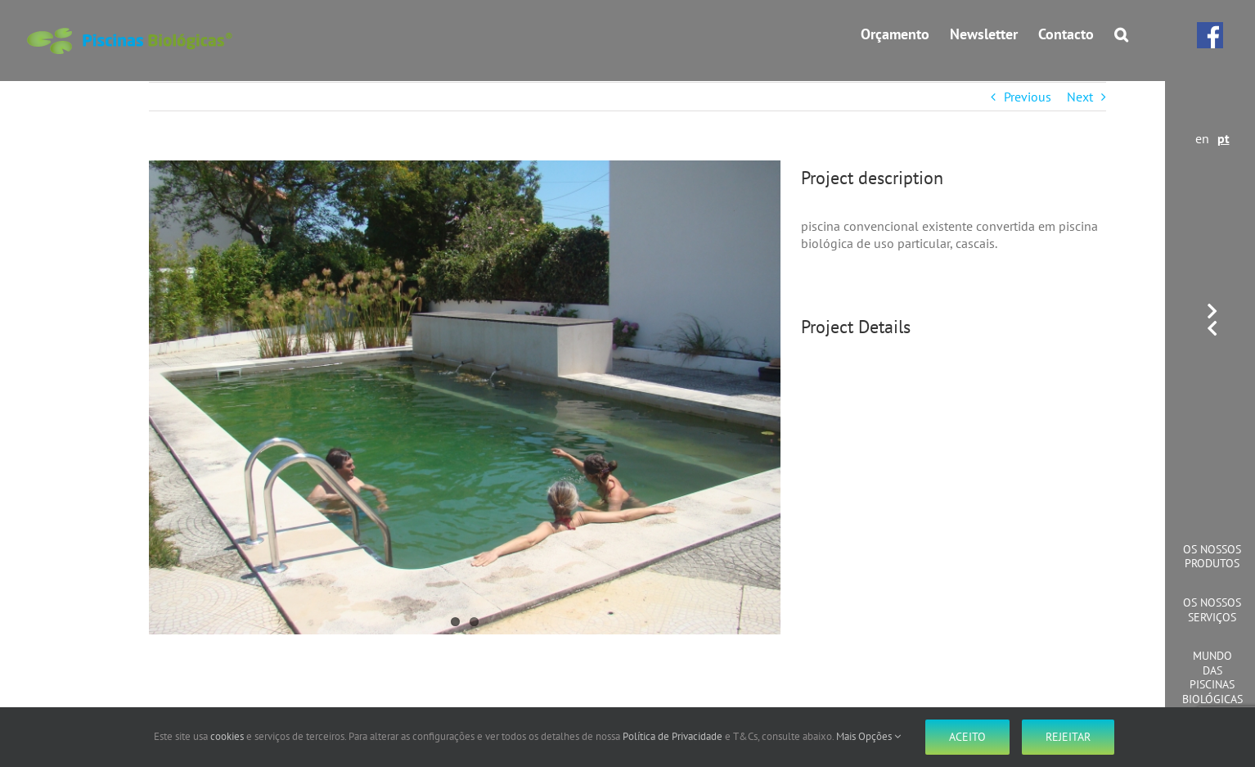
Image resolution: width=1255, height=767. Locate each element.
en (1202, 138)
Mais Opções (868, 736)
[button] (1121, 34)
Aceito (967, 736)
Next (1080, 96)
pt (1223, 138)
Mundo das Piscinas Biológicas (1212, 677)
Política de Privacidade (672, 736)
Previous (1027, 96)
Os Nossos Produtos (1212, 556)
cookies (227, 736)
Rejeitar (1068, 736)
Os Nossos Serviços (1212, 610)
